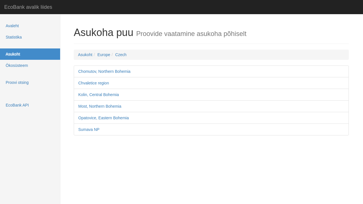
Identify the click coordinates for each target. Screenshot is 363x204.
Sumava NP (89, 129)
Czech (120, 54)
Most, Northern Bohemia (101, 106)
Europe (103, 54)
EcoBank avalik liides (28, 7)
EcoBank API (17, 105)
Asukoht (13, 54)
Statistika (14, 37)
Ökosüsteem (17, 65)
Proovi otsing (17, 82)
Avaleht (12, 26)
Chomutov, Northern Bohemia (104, 71)
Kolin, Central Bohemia (98, 94)
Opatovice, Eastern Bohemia (103, 118)
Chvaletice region (93, 83)
